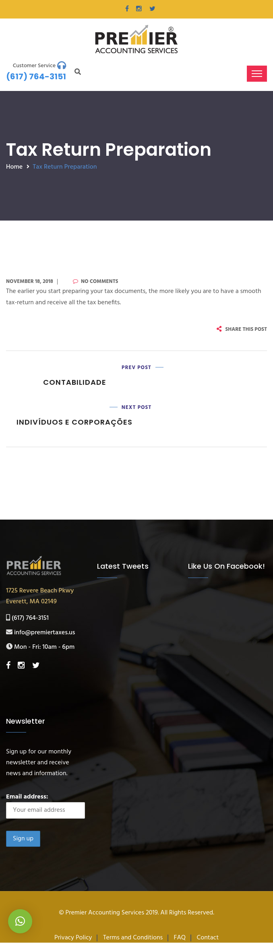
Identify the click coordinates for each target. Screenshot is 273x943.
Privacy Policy (73, 938)
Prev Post (136, 367)
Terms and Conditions (133, 938)
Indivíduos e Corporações (74, 422)
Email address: (45, 805)
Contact (208, 938)
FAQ (180, 938)
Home (14, 167)
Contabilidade (74, 382)
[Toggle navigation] (257, 74)
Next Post (137, 407)
